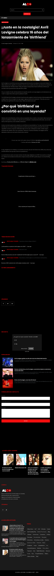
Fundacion (29, 545)
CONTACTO (27, 13)
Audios (48, 529)
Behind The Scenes (41, 531)
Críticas (48, 534)
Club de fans (36, 534)
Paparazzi (29, 550)
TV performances (39, 553)
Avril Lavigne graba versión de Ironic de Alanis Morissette (30, 358)
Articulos (5, 22)
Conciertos (42, 534)
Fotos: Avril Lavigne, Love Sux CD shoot (25, 380)
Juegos (35, 545)
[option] (7, 462)
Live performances (31, 548)
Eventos (47, 540)
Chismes (29, 534)
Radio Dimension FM (20, 467)
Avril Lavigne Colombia (7, 43)
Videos (46, 553)
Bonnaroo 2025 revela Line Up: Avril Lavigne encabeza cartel (15, 263)
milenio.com (32, 162)
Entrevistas (30, 540)
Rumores (48, 550)
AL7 (36, 529)
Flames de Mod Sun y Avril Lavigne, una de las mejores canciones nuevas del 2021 (32, 369)
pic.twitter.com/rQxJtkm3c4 (42, 140)
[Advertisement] (13, 318)
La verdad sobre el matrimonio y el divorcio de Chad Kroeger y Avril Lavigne (17, 539)
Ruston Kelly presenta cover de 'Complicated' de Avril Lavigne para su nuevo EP (19, 254)
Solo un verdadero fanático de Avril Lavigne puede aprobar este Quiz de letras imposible (33, 471)
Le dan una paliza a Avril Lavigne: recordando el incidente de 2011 (46, 470)
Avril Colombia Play (31, 531)
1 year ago (29, 246)
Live (47, 545)
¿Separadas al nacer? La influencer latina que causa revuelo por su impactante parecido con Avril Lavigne (16, 528)
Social (28, 553)
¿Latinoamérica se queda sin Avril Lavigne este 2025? (13, 246)
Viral (37, 556)
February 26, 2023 (36, 142)
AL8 (39, 529)
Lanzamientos (41, 545)
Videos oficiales (31, 556)
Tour (32, 553)
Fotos (43, 542)
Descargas (29, 537)
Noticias (39, 548)
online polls (27, 351)
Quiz (34, 550)
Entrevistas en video (39, 540)
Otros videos (46, 548)
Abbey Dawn (30, 529)
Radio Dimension (40, 550)
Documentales (37, 537)
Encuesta (44, 537)
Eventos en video (31, 542)
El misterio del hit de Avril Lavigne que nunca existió (8, 469)
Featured (39, 542)
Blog (49, 531)
